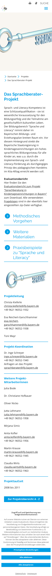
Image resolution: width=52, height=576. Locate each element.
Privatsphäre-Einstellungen (26, 550)
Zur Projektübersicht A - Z (24, 499)
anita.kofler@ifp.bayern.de (19, 437)
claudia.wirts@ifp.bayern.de (20, 467)
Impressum (32, 574)
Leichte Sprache (30, 3)
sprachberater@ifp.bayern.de (21, 367)
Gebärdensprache (36, 3)
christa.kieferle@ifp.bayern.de (21, 306)
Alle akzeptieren (26, 565)
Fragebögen (11, 201)
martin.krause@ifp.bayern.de (21, 452)
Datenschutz (20, 574)
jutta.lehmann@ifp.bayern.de (21, 414)
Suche (44, 3)
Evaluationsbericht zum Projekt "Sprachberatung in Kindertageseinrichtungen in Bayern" (25, 190)
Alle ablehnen (26, 557)
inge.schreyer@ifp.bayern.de (20, 356)
